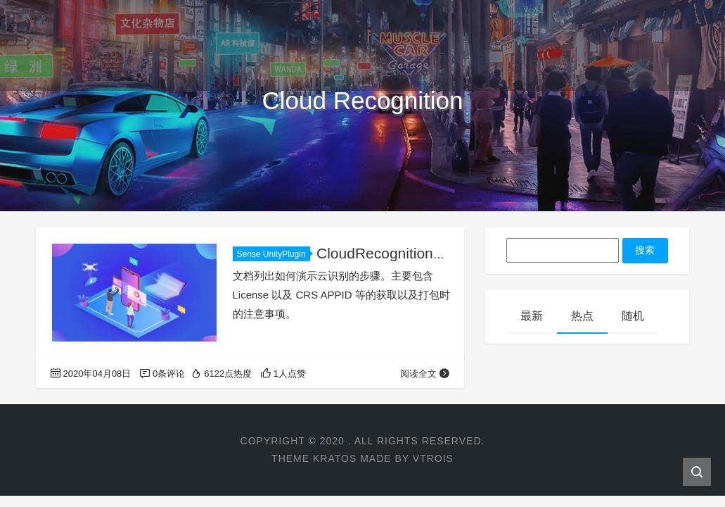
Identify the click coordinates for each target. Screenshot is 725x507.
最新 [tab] (531, 316)
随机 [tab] (633, 316)
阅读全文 (425, 373)
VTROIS (433, 458)
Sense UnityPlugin (273, 254)
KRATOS (335, 458)
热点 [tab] (582, 316)
